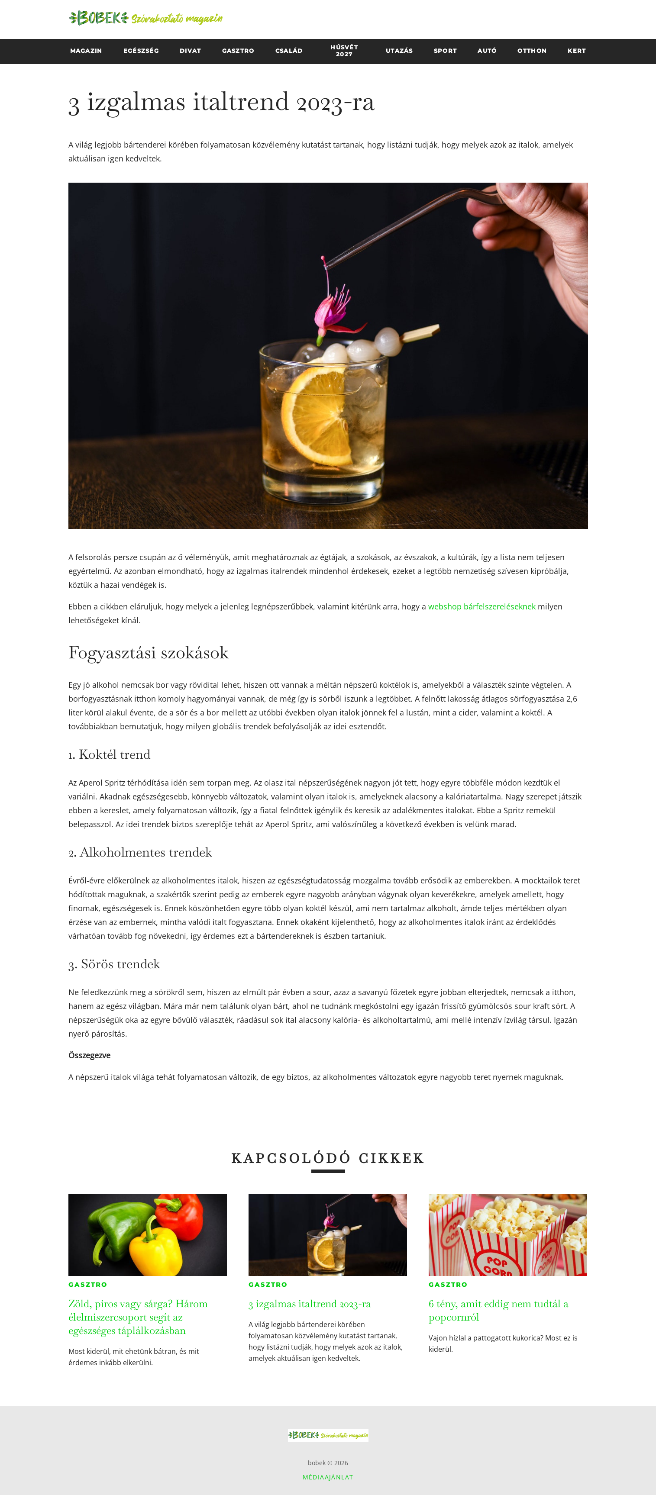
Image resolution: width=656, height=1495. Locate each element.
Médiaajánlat (328, 1477)
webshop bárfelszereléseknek (482, 606)
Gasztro (88, 1285)
